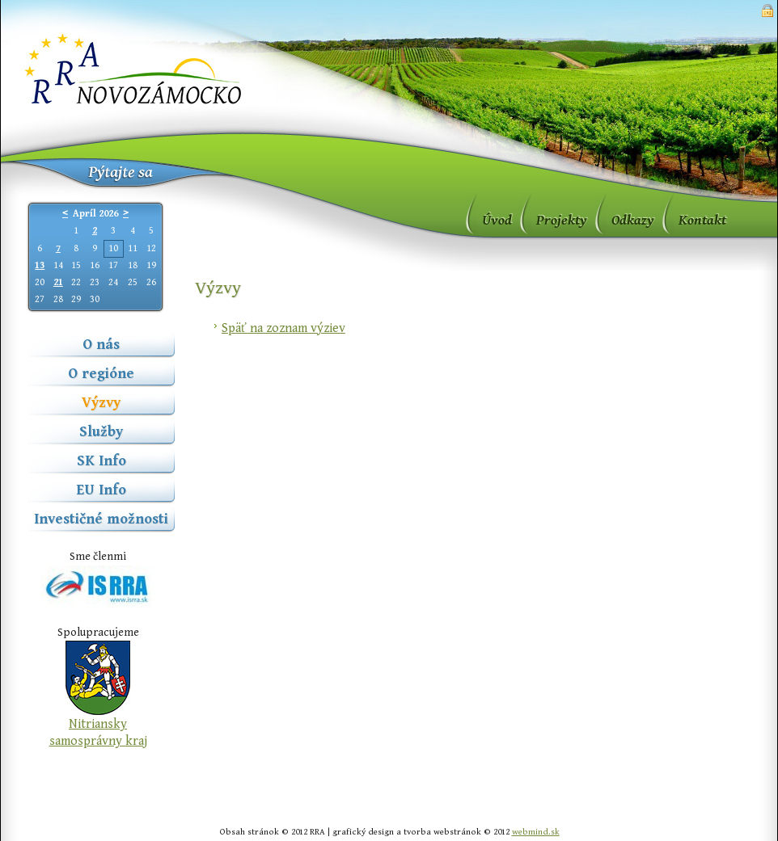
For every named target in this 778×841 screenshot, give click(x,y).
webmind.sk (536, 831)
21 (58, 282)
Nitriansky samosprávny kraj (98, 733)
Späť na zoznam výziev (283, 328)
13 (39, 265)
